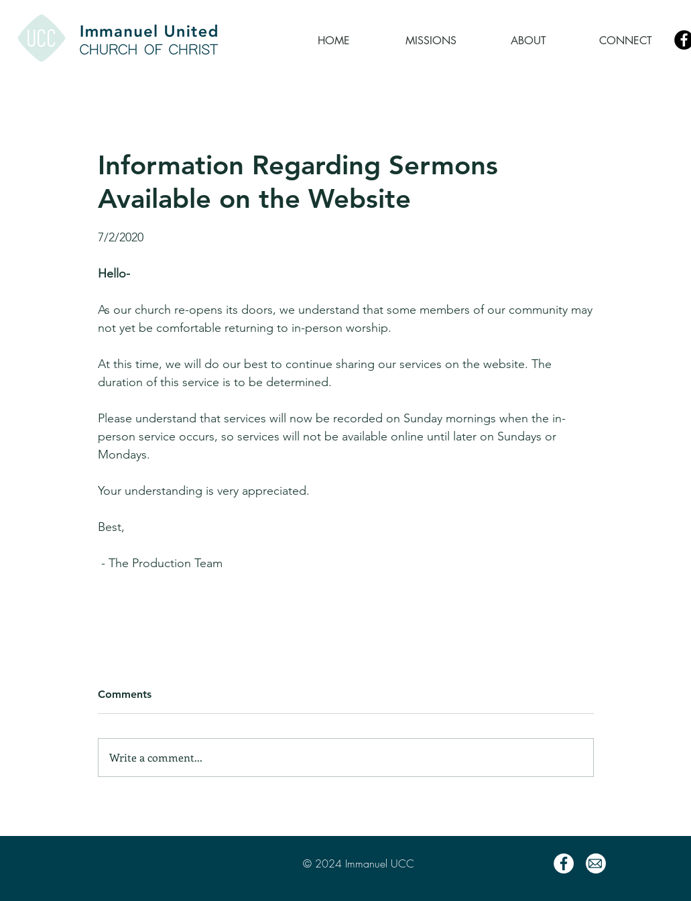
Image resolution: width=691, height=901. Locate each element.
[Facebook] (564, 863)
